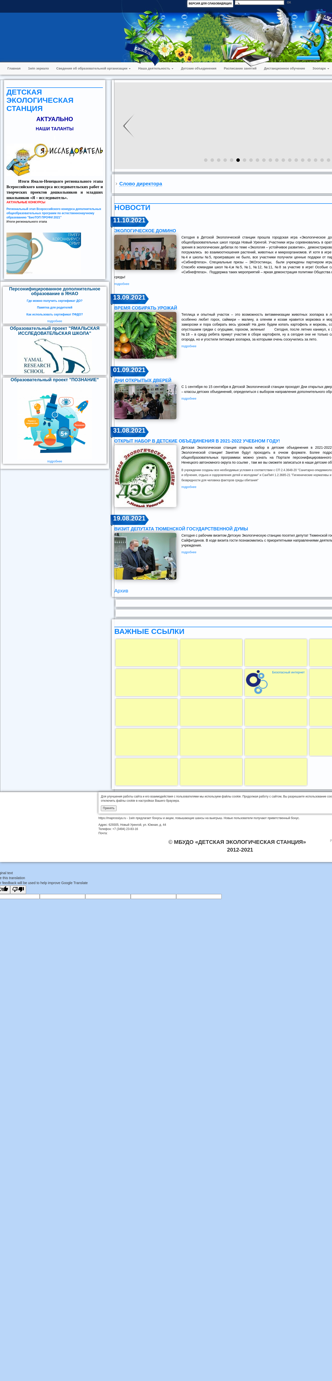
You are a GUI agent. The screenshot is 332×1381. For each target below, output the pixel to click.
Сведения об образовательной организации (93, 68)
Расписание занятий (240, 68)
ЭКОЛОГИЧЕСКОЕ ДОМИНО (145, 230)
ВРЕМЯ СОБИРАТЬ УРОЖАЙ (145, 308)
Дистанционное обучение (284, 68)
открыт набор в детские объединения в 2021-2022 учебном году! (197, 441)
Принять (109, 808)
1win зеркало (38, 68)
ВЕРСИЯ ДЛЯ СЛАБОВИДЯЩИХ (210, 3)
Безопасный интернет (288, 672)
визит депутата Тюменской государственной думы (181, 528)
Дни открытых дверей (142, 380)
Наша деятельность (155, 68)
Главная (14, 68)
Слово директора (140, 183)
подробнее (54, 321)
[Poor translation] (18, 889)
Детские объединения (198, 68)
